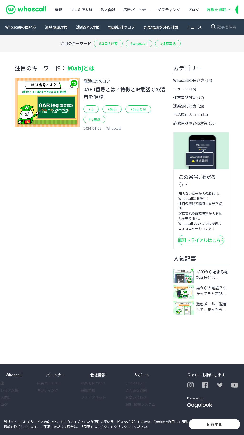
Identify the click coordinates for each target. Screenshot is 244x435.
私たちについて (102, 382)
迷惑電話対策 (56, 27)
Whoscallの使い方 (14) (192, 80)
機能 (58, 9)
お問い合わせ (145, 397)
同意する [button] (214, 424)
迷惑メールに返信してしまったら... (200, 308)
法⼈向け (108, 9)
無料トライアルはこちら (201, 240)
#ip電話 (94, 119)
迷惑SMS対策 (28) (188, 106)
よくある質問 (145, 390)
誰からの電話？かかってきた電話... (200, 292)
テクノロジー (144, 382)
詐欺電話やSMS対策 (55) (194, 123)
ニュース (194, 27)
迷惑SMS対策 (88, 27)
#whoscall (139, 43)
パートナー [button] (55, 375)
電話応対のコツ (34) (190, 114)
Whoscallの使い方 (20, 27)
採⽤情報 (97, 390)
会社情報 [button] (97, 375)
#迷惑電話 (168, 43)
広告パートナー (136, 9)
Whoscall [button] (13, 375)
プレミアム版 (81, 9)
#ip (91, 109)
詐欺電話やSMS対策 (160, 27)
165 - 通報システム (149, 404)
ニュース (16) (184, 89)
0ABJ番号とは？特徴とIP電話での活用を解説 (124, 93)
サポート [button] (141, 375)
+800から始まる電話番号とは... (200, 276)
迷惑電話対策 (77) (188, 97)
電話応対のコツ (121, 27)
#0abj (112, 109)
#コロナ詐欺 (108, 43)
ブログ (193, 9)
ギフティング (169, 9)
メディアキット (102, 397)
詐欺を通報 (219, 9)
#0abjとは (138, 109)
